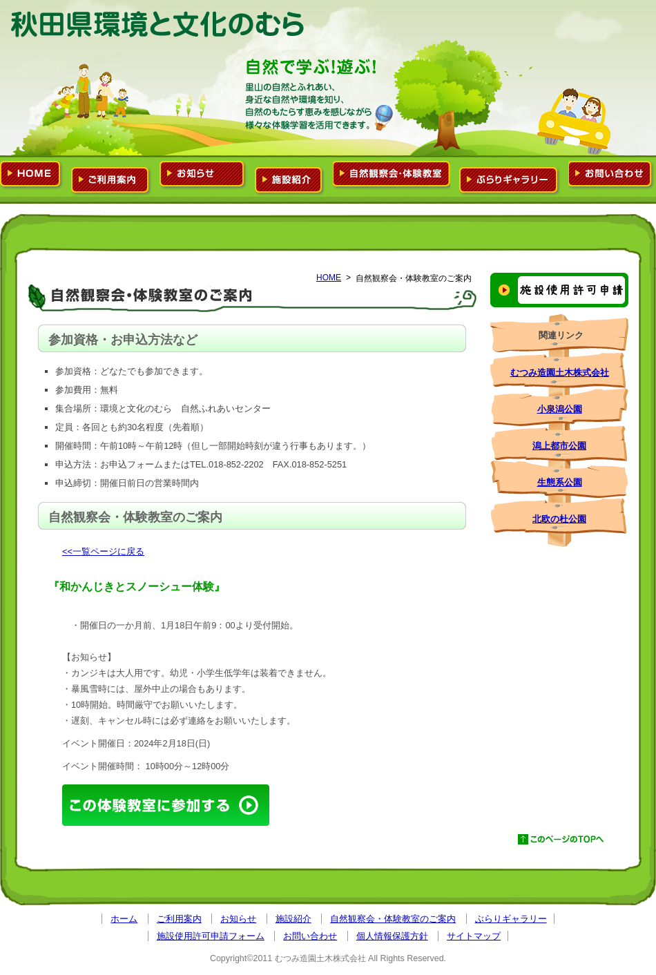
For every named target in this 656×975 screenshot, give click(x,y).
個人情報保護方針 (392, 936)
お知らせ (203, 175)
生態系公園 (559, 482)
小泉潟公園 (559, 409)
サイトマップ (474, 936)
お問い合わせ (611, 175)
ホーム (32, 175)
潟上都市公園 (559, 446)
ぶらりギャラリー (510, 178)
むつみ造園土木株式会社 (559, 372)
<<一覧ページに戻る (103, 551)
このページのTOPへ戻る (563, 840)
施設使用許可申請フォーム (559, 290)
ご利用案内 (111, 178)
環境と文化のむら (159, 24)
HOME (328, 277)
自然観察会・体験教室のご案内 (391, 175)
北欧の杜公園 (559, 519)
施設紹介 (290, 178)
